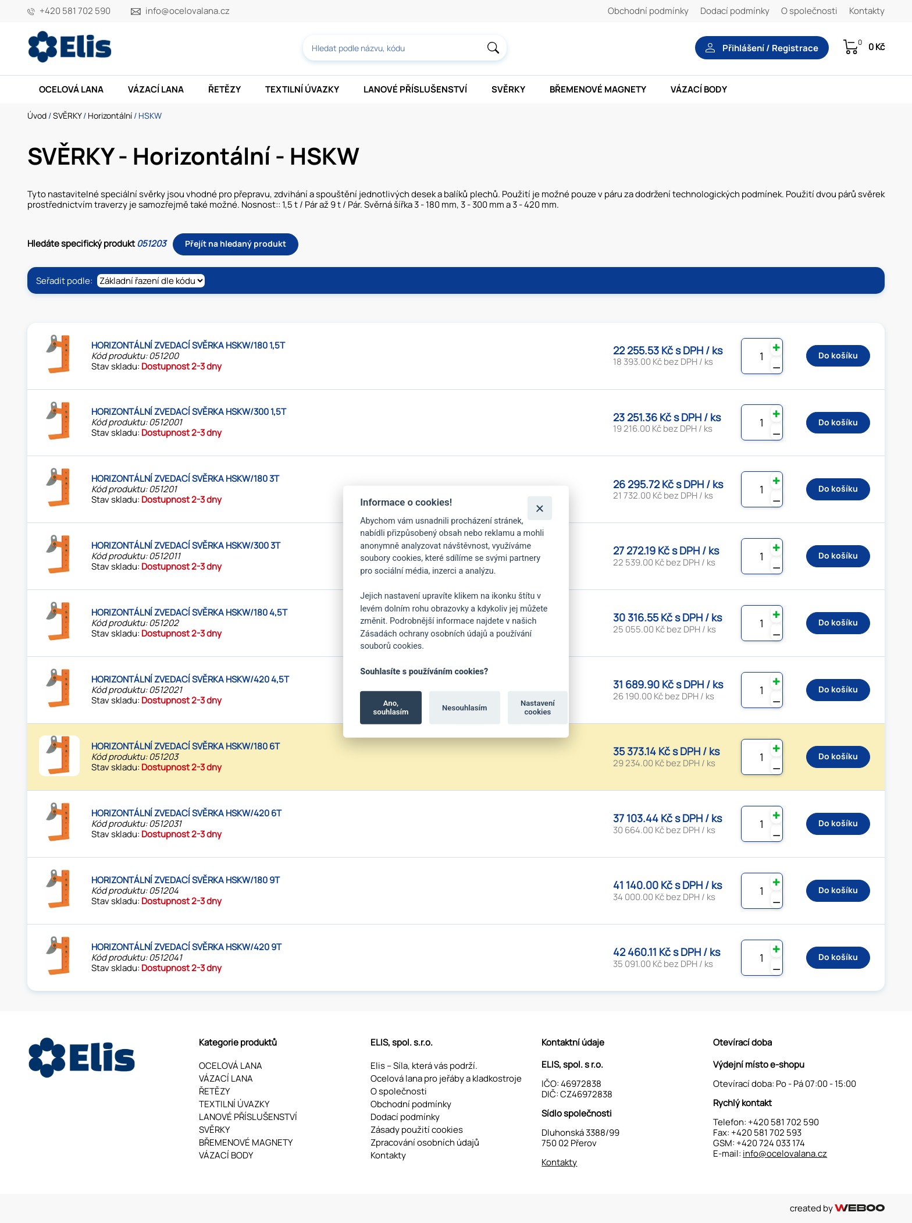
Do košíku (838, 355)
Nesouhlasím (464, 707)
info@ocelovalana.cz (187, 11)
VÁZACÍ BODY (699, 89)
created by (837, 1208)
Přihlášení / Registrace (762, 48)
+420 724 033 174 (770, 1143)
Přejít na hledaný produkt (235, 243)
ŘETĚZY (224, 89)
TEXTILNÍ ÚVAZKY (302, 89)
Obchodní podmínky (648, 11)
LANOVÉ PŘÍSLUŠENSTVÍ (415, 89)
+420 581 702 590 (75, 11)
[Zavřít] (539, 508)
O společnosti (809, 11)
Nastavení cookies (538, 707)
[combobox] (405, 48)
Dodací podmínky (735, 11)
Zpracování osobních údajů (424, 1142)
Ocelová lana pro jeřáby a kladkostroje (446, 1078)
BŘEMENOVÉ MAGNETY (598, 89)
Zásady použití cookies (416, 1130)
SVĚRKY (508, 89)
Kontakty (867, 11)
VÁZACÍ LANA (156, 89)
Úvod (37, 115)
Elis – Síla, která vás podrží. (424, 1066)
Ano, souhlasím (391, 707)
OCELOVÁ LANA (71, 89)
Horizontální (110, 115)
